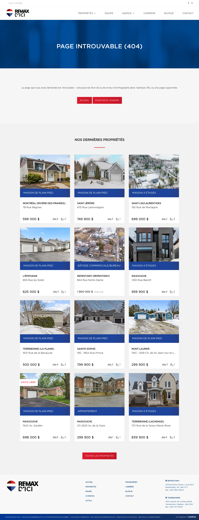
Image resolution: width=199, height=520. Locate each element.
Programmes (131, 482)
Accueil (84, 100)
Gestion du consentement (149, 517)
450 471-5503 (176, 507)
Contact (188, 13)
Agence (127, 13)
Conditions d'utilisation (126, 517)
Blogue (169, 13)
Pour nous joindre (107, 100)
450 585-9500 (177, 490)
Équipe (109, 13)
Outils (89, 500)
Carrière (149, 13)
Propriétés (85, 13)
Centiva (191, 517)
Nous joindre (15, 3)
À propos (90, 496)
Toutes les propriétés (99, 456)
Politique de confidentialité (103, 517)
